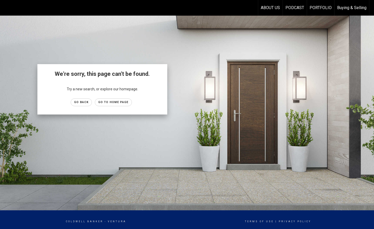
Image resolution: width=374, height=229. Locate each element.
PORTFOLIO (321, 7)
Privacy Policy (295, 221)
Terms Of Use (259, 221)
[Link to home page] (6, 8)
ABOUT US (270, 7)
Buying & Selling (351, 7)
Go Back (81, 102)
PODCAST (294, 7)
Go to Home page (113, 102)
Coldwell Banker (84, 221)
